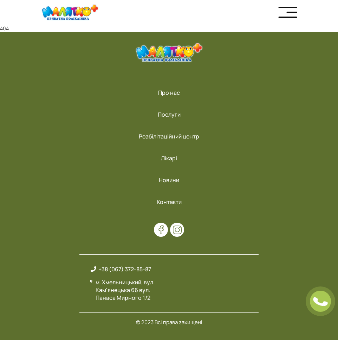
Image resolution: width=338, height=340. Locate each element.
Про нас (169, 93)
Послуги (169, 114)
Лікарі (169, 158)
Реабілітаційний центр (169, 136)
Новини (169, 180)
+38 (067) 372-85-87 (124, 269)
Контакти (169, 202)
